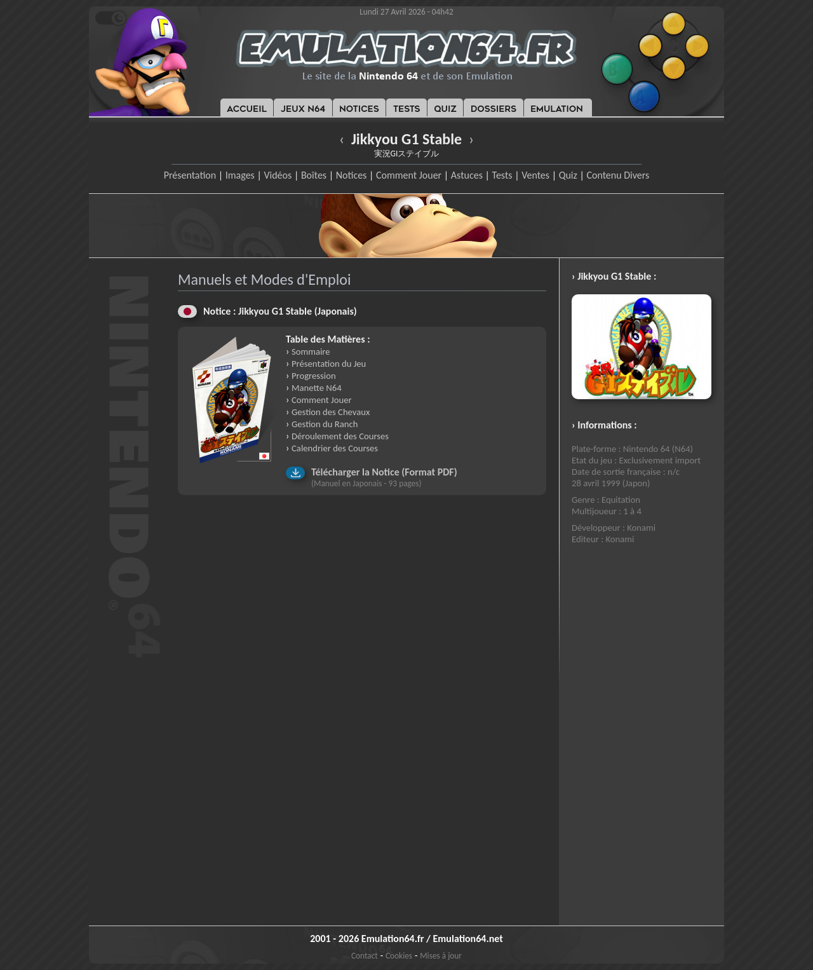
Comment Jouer (408, 175)
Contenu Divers (617, 175)
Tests (502, 175)
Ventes (535, 175)
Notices (351, 175)
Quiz (568, 175)
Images (240, 175)
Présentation (190, 175)
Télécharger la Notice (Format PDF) (384, 472)
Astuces (467, 175)
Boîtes (313, 175)
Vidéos (278, 175)
